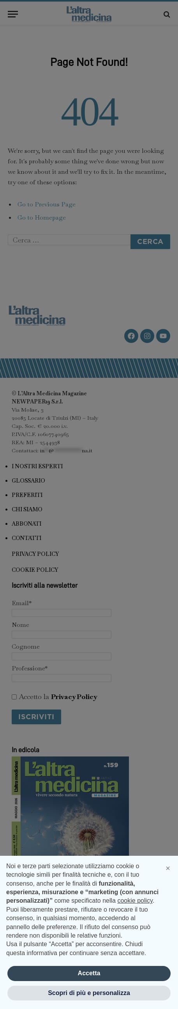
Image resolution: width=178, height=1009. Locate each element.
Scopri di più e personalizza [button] (89, 993)
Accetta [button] (89, 973)
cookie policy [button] (134, 900)
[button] (168, 868)
